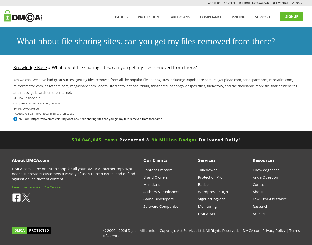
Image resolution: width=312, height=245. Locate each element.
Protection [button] (148, 17)
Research (260, 206)
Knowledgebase (266, 169)
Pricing (238, 17)
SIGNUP (291, 16)
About (258, 191)
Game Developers (158, 199)
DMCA (19, 230)
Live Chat (281, 3)
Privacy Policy (274, 230)
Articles (259, 213)
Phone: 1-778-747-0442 (255, 3)
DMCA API (206, 213)
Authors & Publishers (161, 191)
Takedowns (207, 169)
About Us (214, 3)
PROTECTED (39, 230)
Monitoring (207, 206)
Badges (121, 17)
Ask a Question (265, 177)
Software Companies (160, 206)
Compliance (211, 17)
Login (298, 3)
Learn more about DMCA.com (37, 187)
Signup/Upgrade (212, 199)
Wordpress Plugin (213, 191)
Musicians (151, 184)
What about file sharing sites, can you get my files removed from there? (124, 67)
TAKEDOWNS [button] (179, 17)
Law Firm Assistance (270, 199)
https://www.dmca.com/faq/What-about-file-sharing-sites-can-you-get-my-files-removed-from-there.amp (96, 119)
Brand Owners (155, 177)
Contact (229, 3)
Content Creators (158, 169)
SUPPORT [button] (263, 17)
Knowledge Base (30, 67)
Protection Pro (210, 177)
